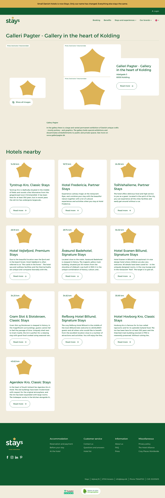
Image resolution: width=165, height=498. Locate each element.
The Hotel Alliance (147, 447)
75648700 (140, 479)
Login (155, 11)
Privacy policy (144, 444)
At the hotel (55, 451)
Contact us (88, 444)
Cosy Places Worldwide (149, 451)
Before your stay (57, 447)
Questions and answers (94, 447)
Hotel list (87, 451)
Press (117, 451)
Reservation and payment (61, 444)
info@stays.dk (121, 479)
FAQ (117, 447)
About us (119, 444)
